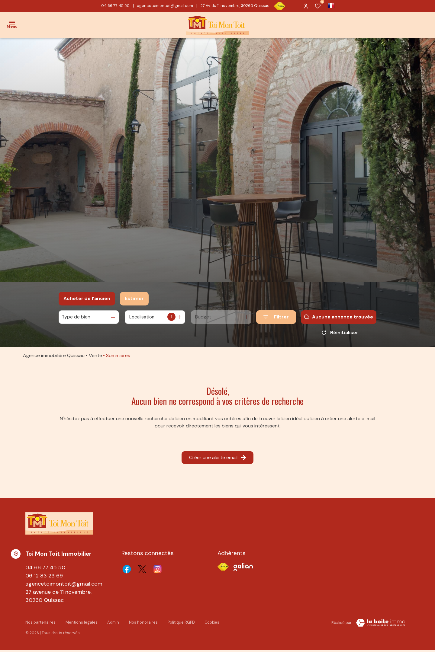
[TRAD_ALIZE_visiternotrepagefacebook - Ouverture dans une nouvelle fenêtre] (126, 571)
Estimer (134, 298)
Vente (95, 357)
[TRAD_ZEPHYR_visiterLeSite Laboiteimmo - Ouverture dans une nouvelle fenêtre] (381, 625)
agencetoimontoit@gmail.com (165, 5)
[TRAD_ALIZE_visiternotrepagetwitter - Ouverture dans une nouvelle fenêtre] (142, 571)
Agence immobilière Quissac (54, 357)
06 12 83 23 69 (44, 577)
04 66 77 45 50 (115, 5)
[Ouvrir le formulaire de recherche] (276, 317)
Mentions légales (80, 623)
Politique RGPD (179, 623)
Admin (112, 623)
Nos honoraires (141, 623)
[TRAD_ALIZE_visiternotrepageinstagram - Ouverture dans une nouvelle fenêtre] (157, 571)
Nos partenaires (40, 623)
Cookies (209, 623)
